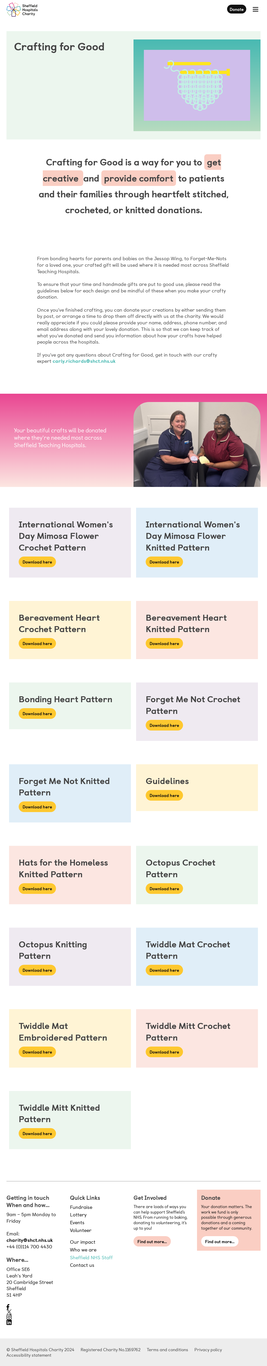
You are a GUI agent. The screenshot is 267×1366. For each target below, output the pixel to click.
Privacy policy (208, 1349)
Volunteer (81, 1230)
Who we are (83, 1249)
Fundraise (81, 1206)
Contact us (82, 1264)
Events (77, 1222)
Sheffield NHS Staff (91, 1257)
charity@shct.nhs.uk (29, 1239)
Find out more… (152, 1241)
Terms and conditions (167, 1349)
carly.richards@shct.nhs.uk (84, 360)
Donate (237, 9)
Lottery (78, 1214)
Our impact (82, 1241)
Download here (37, 562)
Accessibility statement (28, 1354)
